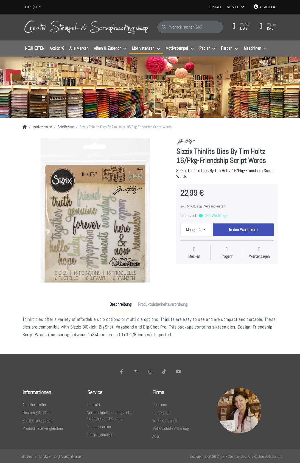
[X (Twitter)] (136, 372)
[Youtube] (178, 372)
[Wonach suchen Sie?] (190, 27)
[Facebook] (122, 372)
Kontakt (215, 7)
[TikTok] (164, 372)
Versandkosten (214, 206)
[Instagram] (150, 372)
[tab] (120, 304)
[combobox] (33, 7)
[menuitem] (35, 48)
